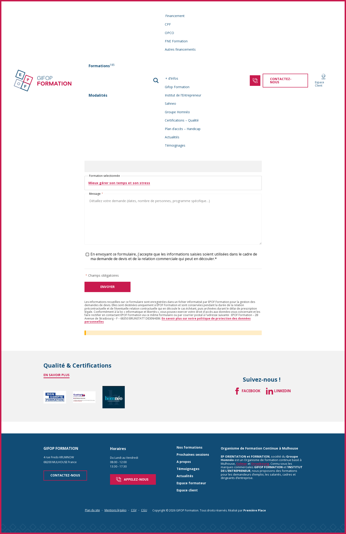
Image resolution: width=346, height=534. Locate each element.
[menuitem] (104, 66)
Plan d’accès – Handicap (183, 129)
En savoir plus (57, 376)
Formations (104, 65)
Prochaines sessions (193, 448)
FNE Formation (176, 41)
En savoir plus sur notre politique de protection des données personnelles (167, 321)
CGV (134, 503)
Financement (175, 16)
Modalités (100, 95)
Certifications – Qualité (182, 120)
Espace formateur (192, 476)
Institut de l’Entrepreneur (183, 95)
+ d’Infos (172, 78)
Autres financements (180, 49)
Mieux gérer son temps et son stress (119, 184)
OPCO (169, 33)
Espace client (188, 483)
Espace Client (318, 80)
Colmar (241, 457)
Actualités (172, 137)
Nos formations (190, 441)
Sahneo (170, 103)
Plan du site (92, 503)
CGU (144, 503)
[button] (156, 80)
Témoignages (175, 145)
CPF (168, 24)
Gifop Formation (177, 87)
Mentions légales (115, 503)
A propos (184, 455)
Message (96, 195)
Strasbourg (260, 457)
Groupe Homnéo (177, 112)
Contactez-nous (66, 469)
